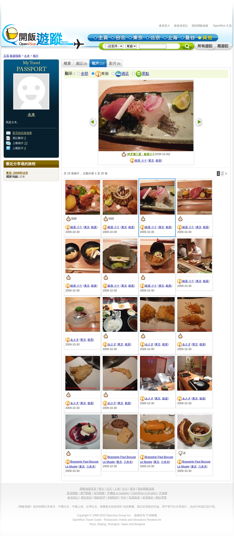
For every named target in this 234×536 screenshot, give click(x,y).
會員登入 (164, 25)
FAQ (123, 497)
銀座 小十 (141, 160)
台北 (125, 488)
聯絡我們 (99, 497)
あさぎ (74, 340)
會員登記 (73, 497)
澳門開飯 (85, 493)
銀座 (158, 160)
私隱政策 (134, 497)
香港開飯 (72, 493)
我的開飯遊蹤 (200, 25)
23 (25, 143)
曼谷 (133, 488)
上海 (117, 488)
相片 (35, 55)
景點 (145, 74)
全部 (84, 74)
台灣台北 (91, 506)
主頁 (6, 55)
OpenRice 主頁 (222, 25)
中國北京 (63, 506)
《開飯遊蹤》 (24, 506)
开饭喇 (163, 493)
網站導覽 (161, 497)
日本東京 (49, 506)
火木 (27, 55)
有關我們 (113, 497)
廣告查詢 (86, 497)
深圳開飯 (99, 493)
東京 (151, 160)
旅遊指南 (15, 55)
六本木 (90, 466)
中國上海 (77, 506)
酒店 (125, 74)
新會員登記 (181, 25)
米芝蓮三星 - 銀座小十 (141, 154)
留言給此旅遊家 (22, 133)
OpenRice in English (144, 493)
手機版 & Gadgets (118, 493)
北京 (109, 488)
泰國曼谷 (105, 506)
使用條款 (147, 497)
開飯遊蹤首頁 (88, 488)
